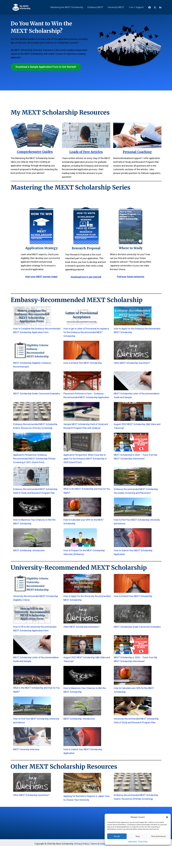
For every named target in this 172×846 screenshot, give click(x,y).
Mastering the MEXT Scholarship (67, 7)
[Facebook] (149, 7)
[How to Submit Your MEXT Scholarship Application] (133, 537)
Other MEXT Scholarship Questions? (132, 363)
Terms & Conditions (100, 843)
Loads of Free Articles (86, 152)
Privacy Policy (143, 841)
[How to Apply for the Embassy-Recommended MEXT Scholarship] (133, 315)
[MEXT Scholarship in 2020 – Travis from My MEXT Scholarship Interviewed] (131, 442)
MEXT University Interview (26, 749)
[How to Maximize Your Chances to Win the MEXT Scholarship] (32, 507)
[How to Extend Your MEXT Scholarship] (81, 350)
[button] (167, 817)
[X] (155, 7)
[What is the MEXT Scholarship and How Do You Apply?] (82, 476)
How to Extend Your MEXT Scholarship (82, 363)
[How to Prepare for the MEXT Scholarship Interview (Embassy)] (80, 537)
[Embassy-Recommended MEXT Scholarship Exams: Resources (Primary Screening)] (32, 411)
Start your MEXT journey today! (41, 276)
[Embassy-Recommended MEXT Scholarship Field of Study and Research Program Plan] (31, 476)
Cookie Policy (132, 841)
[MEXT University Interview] (32, 736)
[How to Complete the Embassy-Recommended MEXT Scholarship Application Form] (32, 315)
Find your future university (130, 276)
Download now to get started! (86, 277)
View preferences (158, 836)
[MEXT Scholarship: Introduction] (32, 537)
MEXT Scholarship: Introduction (29, 550)
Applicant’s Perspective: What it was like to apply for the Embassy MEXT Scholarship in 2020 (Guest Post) (85, 459)
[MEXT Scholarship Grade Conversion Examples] (32, 380)
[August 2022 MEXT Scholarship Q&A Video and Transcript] (133, 411)
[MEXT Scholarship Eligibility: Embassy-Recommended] (32, 350)
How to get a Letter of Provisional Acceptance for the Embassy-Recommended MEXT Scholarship (86, 332)
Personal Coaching (137, 152)
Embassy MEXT (95, 7)
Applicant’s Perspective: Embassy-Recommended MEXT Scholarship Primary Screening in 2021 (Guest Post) (34, 459)
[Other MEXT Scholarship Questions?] (133, 350)
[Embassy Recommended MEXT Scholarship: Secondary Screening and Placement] (133, 476)
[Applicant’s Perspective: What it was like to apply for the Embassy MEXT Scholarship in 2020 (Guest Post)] (82, 442)
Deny (138, 836)
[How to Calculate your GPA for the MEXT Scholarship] (82, 507)
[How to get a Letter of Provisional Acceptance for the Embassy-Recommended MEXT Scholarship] (82, 315)
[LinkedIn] (160, 7)
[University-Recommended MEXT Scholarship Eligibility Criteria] (32, 583)
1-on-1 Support (136, 7)
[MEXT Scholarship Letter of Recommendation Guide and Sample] (133, 380)
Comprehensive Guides (35, 152)
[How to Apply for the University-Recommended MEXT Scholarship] (82, 583)
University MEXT (116, 7)
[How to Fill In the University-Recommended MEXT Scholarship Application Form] (32, 614)
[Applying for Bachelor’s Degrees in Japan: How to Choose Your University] (82, 783)
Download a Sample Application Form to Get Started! (46, 66)
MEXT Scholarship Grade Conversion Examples (36, 393)
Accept (117, 836)
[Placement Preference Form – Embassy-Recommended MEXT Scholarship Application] (82, 380)
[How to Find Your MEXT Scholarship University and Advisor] (133, 507)
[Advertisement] (86, 33)
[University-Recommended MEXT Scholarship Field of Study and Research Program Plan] (133, 706)
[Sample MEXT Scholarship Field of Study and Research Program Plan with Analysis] (81, 411)
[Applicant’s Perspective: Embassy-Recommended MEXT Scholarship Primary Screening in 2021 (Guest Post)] (32, 442)
